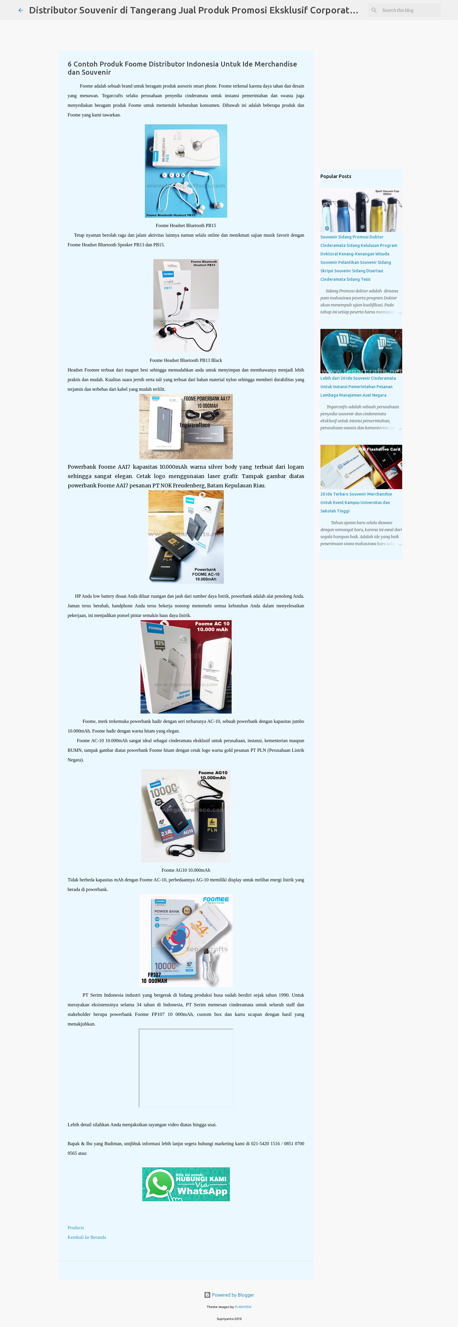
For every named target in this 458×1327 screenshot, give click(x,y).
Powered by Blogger (229, 1295)
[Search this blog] (410, 10)
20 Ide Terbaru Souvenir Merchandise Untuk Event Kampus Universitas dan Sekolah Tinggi (356, 502)
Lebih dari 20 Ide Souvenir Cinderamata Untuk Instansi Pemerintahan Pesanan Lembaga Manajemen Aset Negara (358, 386)
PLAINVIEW (243, 1307)
